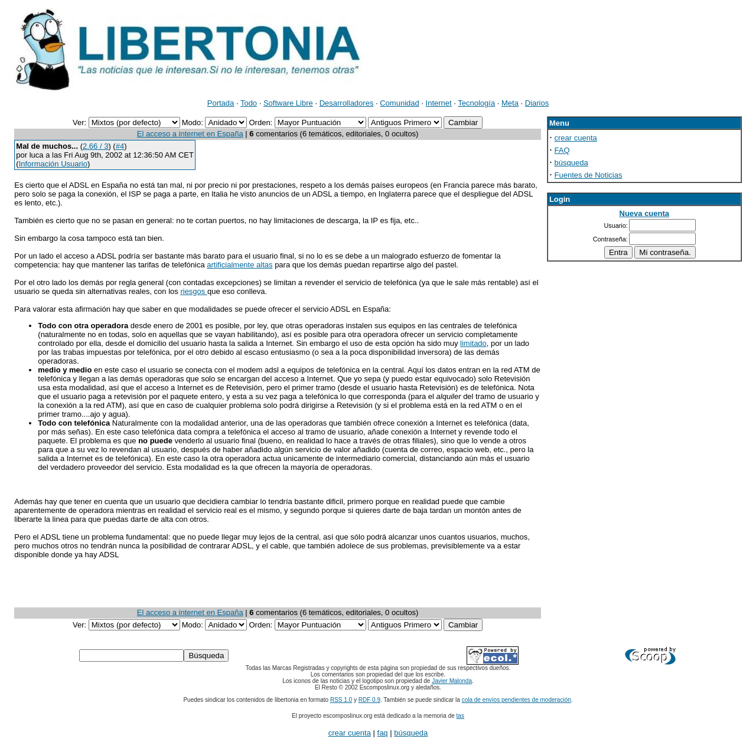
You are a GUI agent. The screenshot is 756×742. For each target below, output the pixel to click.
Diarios (537, 103)
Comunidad (399, 103)
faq (382, 732)
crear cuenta (576, 137)
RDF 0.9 (369, 700)
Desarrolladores (347, 103)
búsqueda (571, 162)
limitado (473, 343)
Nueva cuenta (645, 213)
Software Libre (288, 103)
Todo (248, 103)
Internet (439, 103)
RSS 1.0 (341, 700)
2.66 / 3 (95, 146)
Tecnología (476, 103)
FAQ (562, 150)
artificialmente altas (239, 264)
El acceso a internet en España (190, 133)
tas (460, 715)
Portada (220, 103)
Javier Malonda (452, 681)
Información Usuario (53, 163)
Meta (510, 103)
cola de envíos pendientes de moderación (516, 700)
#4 (120, 146)
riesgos (193, 291)
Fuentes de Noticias (589, 175)
